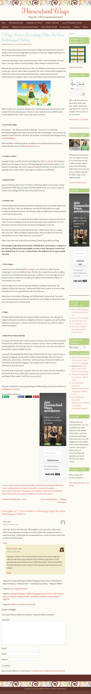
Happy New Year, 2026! (79, 321)
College (76, 27)
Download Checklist (75, 67)
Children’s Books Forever (30, 146)
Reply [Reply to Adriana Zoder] (9, 573)
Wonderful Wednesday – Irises (14, 499)
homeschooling (14, 485)
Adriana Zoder (25, 44)
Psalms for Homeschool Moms (25, 27)
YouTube (5, 27)
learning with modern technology (32, 491)
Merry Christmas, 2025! (79, 324)
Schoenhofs (48, 161)
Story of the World (49, 27)
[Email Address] (53, 453)
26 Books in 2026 (16, 23)
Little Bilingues (9, 138)
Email (4, 654)
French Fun (65, 27)
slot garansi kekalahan (79, 374)
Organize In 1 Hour (34, 23)
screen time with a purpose (46, 488)
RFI (12, 341)
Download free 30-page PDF (78, 120)
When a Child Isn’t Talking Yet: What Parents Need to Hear (80, 312)
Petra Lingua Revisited (19, 589)
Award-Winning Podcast (72, 23)
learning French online (27, 485)
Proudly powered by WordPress (34, 689)
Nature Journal (52, 23)
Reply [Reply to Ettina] (5, 543)
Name (4, 648)
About (85, 27)
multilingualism (13, 488)
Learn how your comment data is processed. (48, 671)
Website (5, 659)
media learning (41, 485)
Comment (6, 620)
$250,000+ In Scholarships (80, 318)
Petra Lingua (30, 269)
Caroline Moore (62, 689)
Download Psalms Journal (77, 183)
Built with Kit (52, 474)
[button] (53, 436)
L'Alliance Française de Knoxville (22, 604)
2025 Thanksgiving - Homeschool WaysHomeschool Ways (79, 386)
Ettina (5, 521)
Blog (3, 23)
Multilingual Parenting (10, 389)
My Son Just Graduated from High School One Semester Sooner (79, 329)
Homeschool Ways (45, 10)
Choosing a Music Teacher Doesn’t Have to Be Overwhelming (80, 360)
